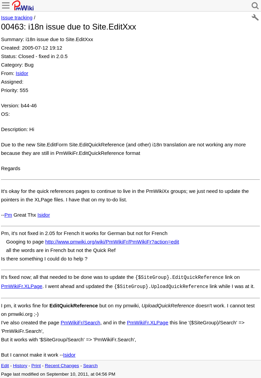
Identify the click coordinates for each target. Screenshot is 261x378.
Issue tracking (17, 17)
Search (90, 364)
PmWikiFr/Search (80, 321)
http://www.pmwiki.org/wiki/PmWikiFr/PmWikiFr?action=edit (112, 242)
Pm (8, 215)
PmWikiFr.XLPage (21, 285)
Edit (5, 364)
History (20, 364)
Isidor (22, 73)
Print (36, 364)
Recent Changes (62, 364)
